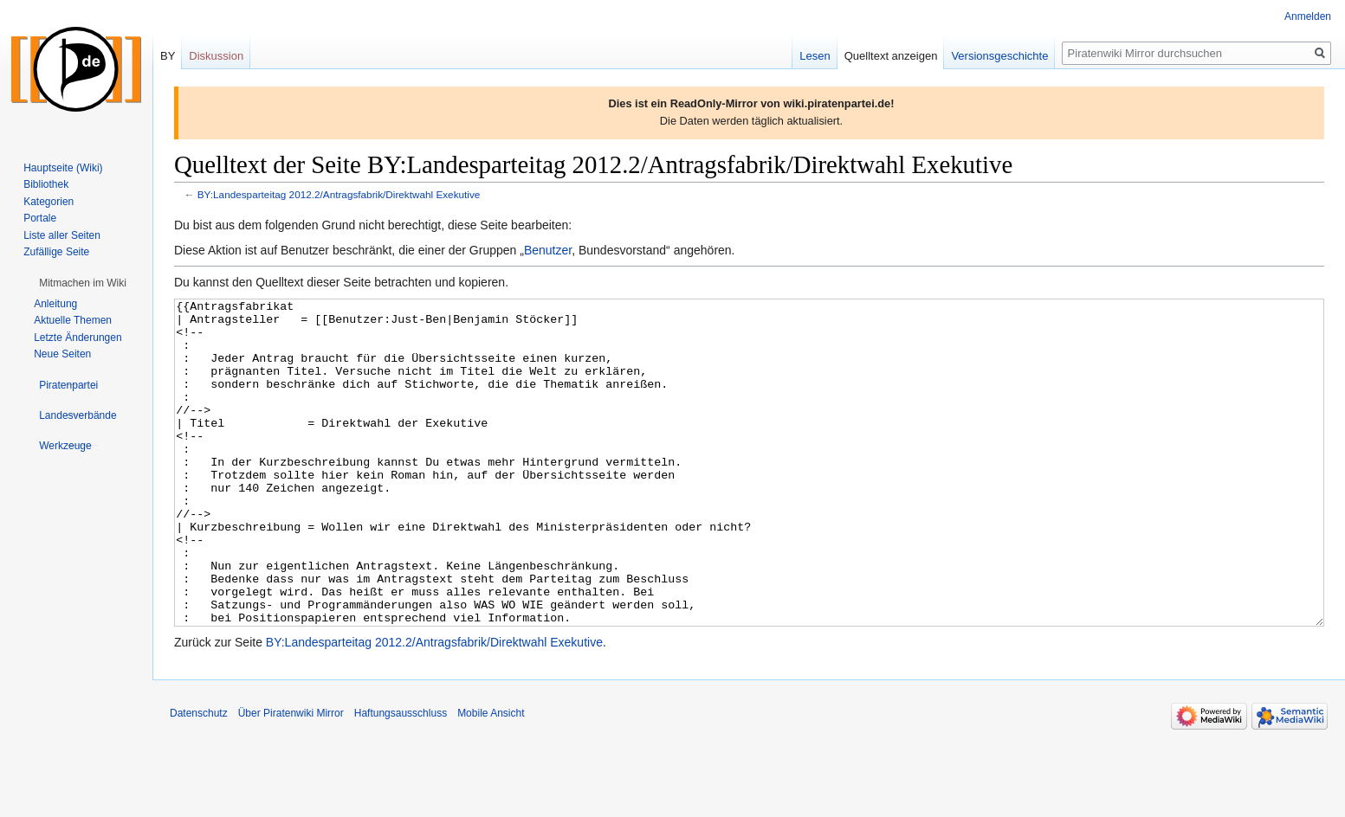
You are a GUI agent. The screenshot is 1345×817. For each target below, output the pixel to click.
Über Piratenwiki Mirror (291, 778)
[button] (82, 283)
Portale (39, 218)
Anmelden (1307, 16)
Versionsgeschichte (999, 55)
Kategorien (48, 202)
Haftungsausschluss (400, 778)
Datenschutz (199, 778)
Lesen (814, 55)
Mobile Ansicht (490, 778)
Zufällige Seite (56, 252)
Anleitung (55, 304)
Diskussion (216, 55)
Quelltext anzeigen (891, 55)
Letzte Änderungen (77, 337)
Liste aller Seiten (61, 235)
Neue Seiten (62, 354)
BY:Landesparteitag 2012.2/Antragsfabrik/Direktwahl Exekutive (339, 194)
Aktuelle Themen (73, 320)
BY (167, 55)
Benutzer (548, 250)
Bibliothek (45, 184)
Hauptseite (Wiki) (62, 168)
